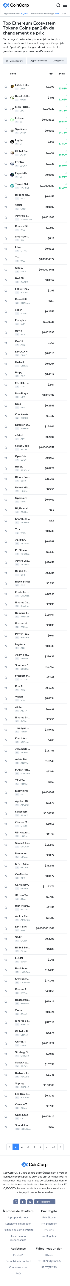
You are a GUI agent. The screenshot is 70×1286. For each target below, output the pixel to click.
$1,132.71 (48, 886)
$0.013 (50, 709)
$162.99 (49, 1064)
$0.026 (50, 164)
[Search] (58, 5)
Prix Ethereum (49, 1224)
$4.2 (51, 510)
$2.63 (51, 142)
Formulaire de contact (18, 1261)
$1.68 (51, 960)
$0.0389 (49, 541)
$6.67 (51, 1127)
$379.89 (49, 729)
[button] (44, 1201)
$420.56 (49, 562)
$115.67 (49, 614)
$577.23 (49, 1022)
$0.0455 (49, 196)
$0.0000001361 (45, 928)
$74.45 (50, 552)
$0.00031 (48, 322)
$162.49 (49, 761)
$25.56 (50, 489)
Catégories (58, 60)
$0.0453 (49, 458)
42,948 (24, 13)
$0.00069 (48, 1085)
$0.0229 (49, 468)
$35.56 (50, 719)
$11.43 (50, 1075)
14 (53, 1147)
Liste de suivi (14, 61)
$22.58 (50, 907)
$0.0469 (49, 499)
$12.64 (50, 771)
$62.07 (50, 677)
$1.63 (51, 343)
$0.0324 (49, 1012)
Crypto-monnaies (38, 60)
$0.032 (50, 416)
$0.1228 (49, 688)
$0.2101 (49, 437)
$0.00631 (48, 813)
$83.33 (50, 604)
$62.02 (50, 228)
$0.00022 (48, 109)
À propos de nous (18, 1217)
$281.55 (49, 479)
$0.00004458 (46, 269)
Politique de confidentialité (18, 1230)
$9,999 (50, 86)
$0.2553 (49, 311)
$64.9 (51, 301)
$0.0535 (49, 646)
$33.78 (50, 803)
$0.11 (51, 238)
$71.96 (50, 918)
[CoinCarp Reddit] (30, 1201)
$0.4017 (49, 374)
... (46, 1147)
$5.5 (51, 520)
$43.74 (50, 1033)
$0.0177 (49, 876)
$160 (51, 782)
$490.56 (49, 991)
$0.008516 (48, 120)
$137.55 (49, 750)
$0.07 (51, 635)
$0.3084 (49, 573)
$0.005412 (48, 1116)
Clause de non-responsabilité (18, 1238)
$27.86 (50, 897)
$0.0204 (49, 364)
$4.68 (51, 740)
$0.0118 (49, 249)
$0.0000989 (47, 186)
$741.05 (49, 980)
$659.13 (49, 1001)
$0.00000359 (46, 447)
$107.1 (50, 824)
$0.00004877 (46, 259)
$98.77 (50, 855)
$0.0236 (49, 531)
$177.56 (49, 667)
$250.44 (49, 594)
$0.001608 (48, 217)
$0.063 (50, 153)
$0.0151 (49, 131)
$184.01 (49, 426)
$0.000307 (48, 792)
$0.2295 (49, 939)
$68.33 (50, 625)
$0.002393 (48, 332)
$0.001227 (48, 1043)
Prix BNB (49, 1230)
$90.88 (50, 1054)
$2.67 (51, 384)
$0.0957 (49, 280)
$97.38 (50, 1106)
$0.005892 (48, 395)
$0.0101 (49, 175)
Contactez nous (18, 1267)
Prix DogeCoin (49, 1236)
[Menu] (65, 5)
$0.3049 (49, 1095)
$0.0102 (49, 207)
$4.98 (51, 98)
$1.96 (51, 290)
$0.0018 (49, 353)
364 (57, 13)
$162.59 (49, 845)
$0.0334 (49, 698)
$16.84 (50, 949)
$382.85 (49, 865)
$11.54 (50, 834)
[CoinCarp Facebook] (23, 1201)
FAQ (18, 1273)
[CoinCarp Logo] (17, 5)
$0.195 (50, 583)
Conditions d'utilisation (18, 1224)
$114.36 (49, 970)
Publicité (18, 1255)
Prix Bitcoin (49, 1217)
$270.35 (49, 656)
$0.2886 (49, 405)
